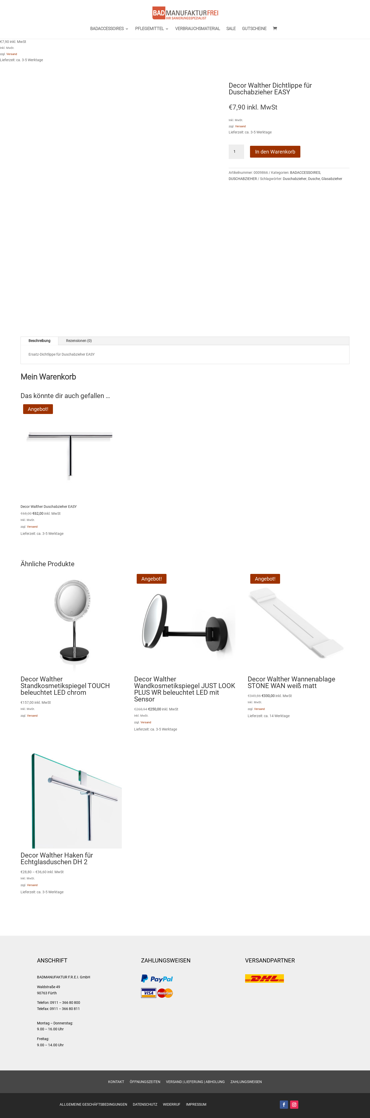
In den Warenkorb (275, 152)
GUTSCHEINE (254, 29)
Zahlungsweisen (246, 1082)
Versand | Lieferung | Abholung (195, 1082)
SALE (231, 29)
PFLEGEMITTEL (149, 29)
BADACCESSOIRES (107, 29)
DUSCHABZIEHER (243, 179)
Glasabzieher (331, 179)
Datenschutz (145, 1104)
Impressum (196, 1104)
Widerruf (171, 1104)
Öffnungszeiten (145, 1082)
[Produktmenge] (236, 152)
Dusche (314, 179)
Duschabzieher (295, 179)
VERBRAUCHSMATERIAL (197, 29)
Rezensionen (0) (79, 341)
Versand (11, 54)
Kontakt (116, 1082)
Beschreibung (39, 341)
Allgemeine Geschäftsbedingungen (93, 1104)
